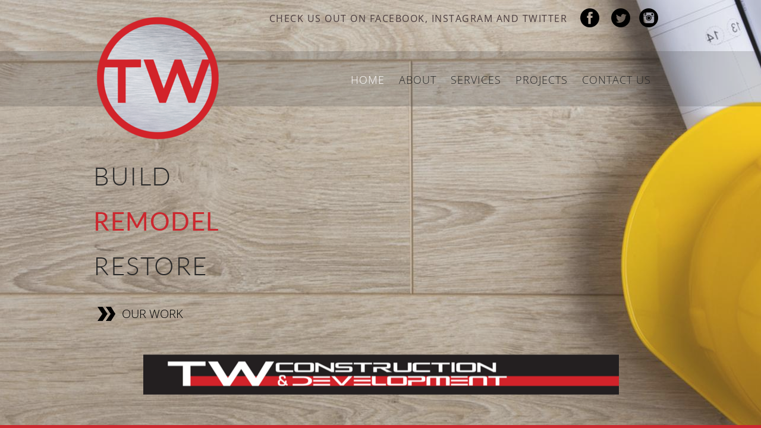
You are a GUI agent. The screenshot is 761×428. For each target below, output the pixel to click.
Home (368, 80)
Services (476, 80)
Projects (541, 80)
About (417, 80)
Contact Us (616, 80)
